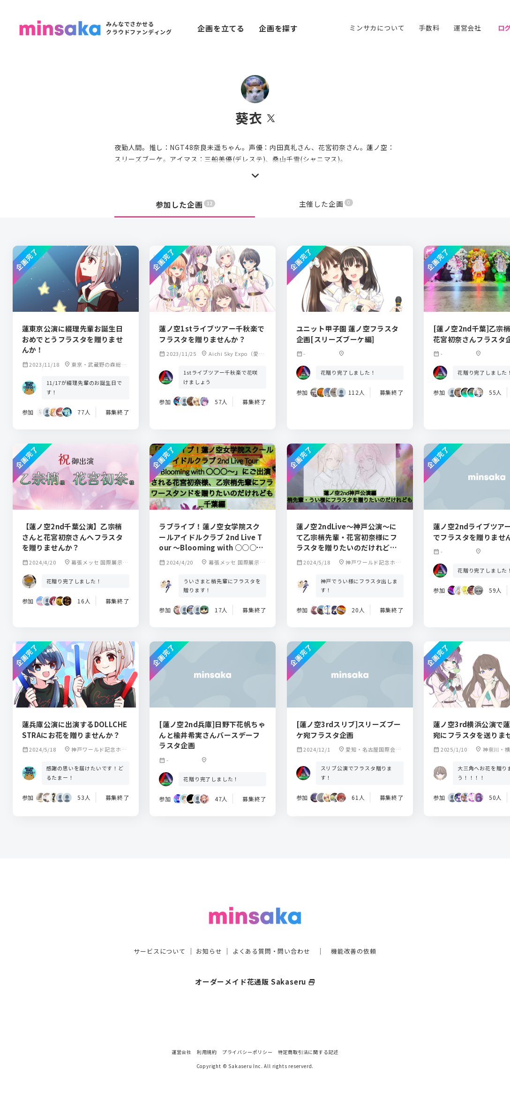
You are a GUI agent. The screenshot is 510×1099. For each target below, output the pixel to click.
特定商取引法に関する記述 (308, 1051)
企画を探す (278, 28)
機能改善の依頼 (359, 932)
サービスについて (154, 932)
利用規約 (207, 1051)
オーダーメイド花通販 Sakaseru (255, 962)
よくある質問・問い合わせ (272, 932)
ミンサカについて (377, 27)
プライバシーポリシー (247, 1051)
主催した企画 (326, 204)
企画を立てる (221, 28)
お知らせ (206, 932)
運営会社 (467, 27)
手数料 (429, 27)
